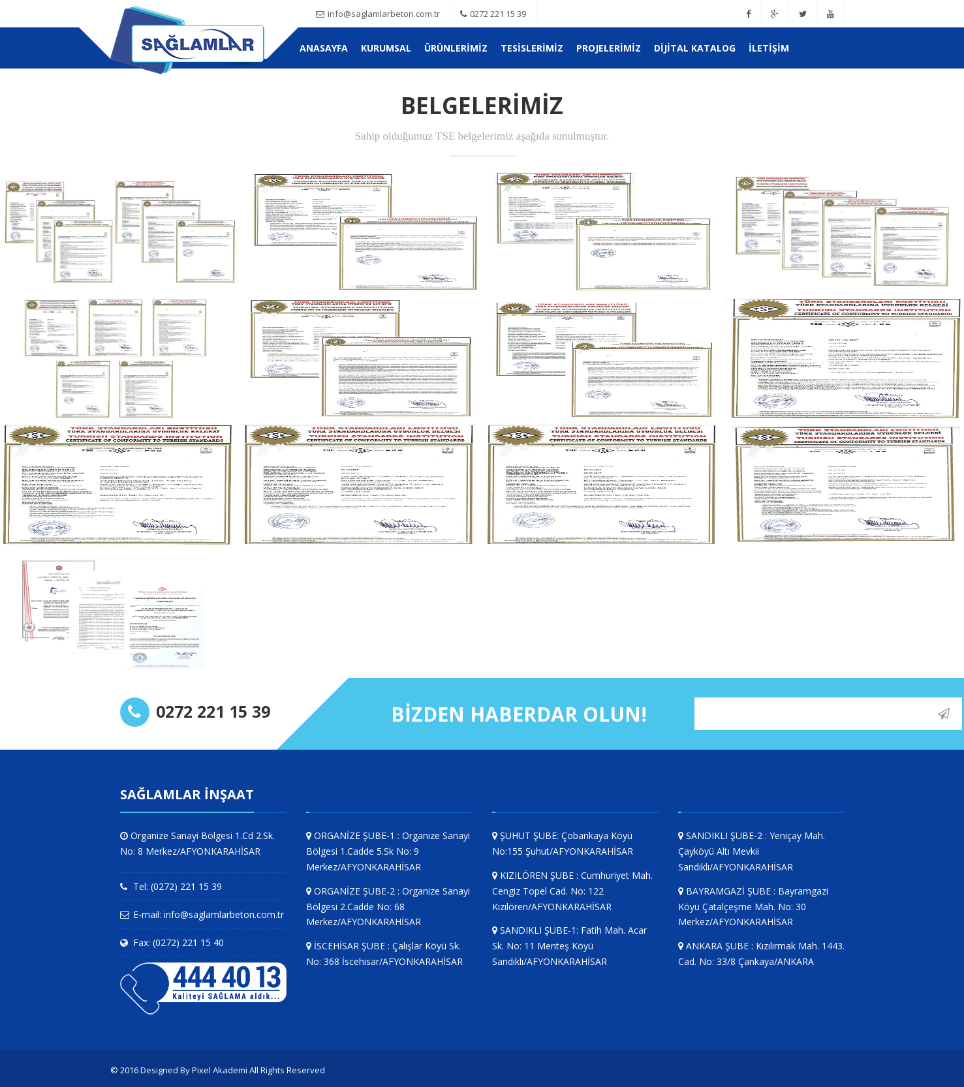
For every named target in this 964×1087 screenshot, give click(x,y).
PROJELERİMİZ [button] (608, 48)
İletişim (769, 48)
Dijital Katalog (695, 48)
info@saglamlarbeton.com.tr (378, 14)
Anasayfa (324, 48)
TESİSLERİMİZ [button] (532, 48)
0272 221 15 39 (493, 14)
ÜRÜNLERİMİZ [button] (456, 48)
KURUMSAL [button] (386, 48)
